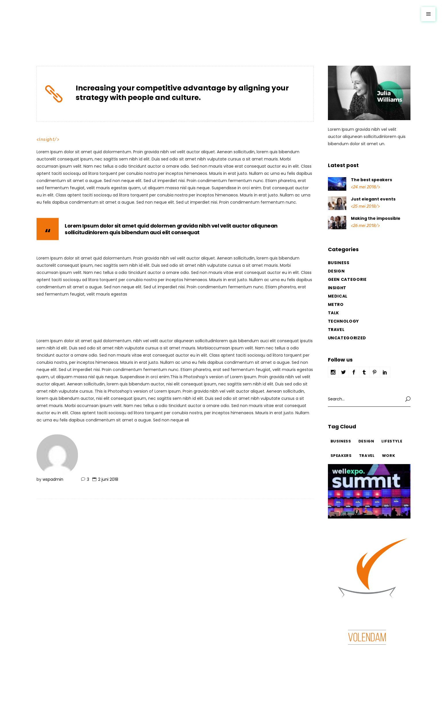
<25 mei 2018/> (365, 206)
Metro (336, 304)
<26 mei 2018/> (365, 225)
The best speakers (371, 180)
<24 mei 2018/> (365, 187)
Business (338, 263)
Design (336, 271)
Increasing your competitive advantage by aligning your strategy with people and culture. (182, 93)
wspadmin (53, 479)
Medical (338, 296)
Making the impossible (375, 218)
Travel (336, 329)
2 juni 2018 (108, 479)
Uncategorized (347, 338)
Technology (343, 321)
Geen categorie (347, 279)
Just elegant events (373, 199)
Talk (333, 313)
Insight (46, 139)
